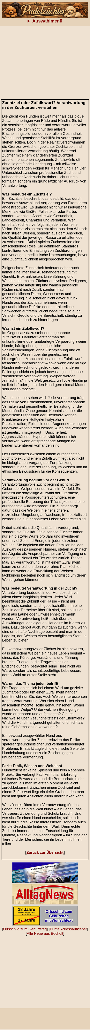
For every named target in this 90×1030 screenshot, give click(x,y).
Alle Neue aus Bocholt (45, 933)
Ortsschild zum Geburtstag (25, 929)
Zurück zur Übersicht (45, 852)
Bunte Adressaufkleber (68, 929)
